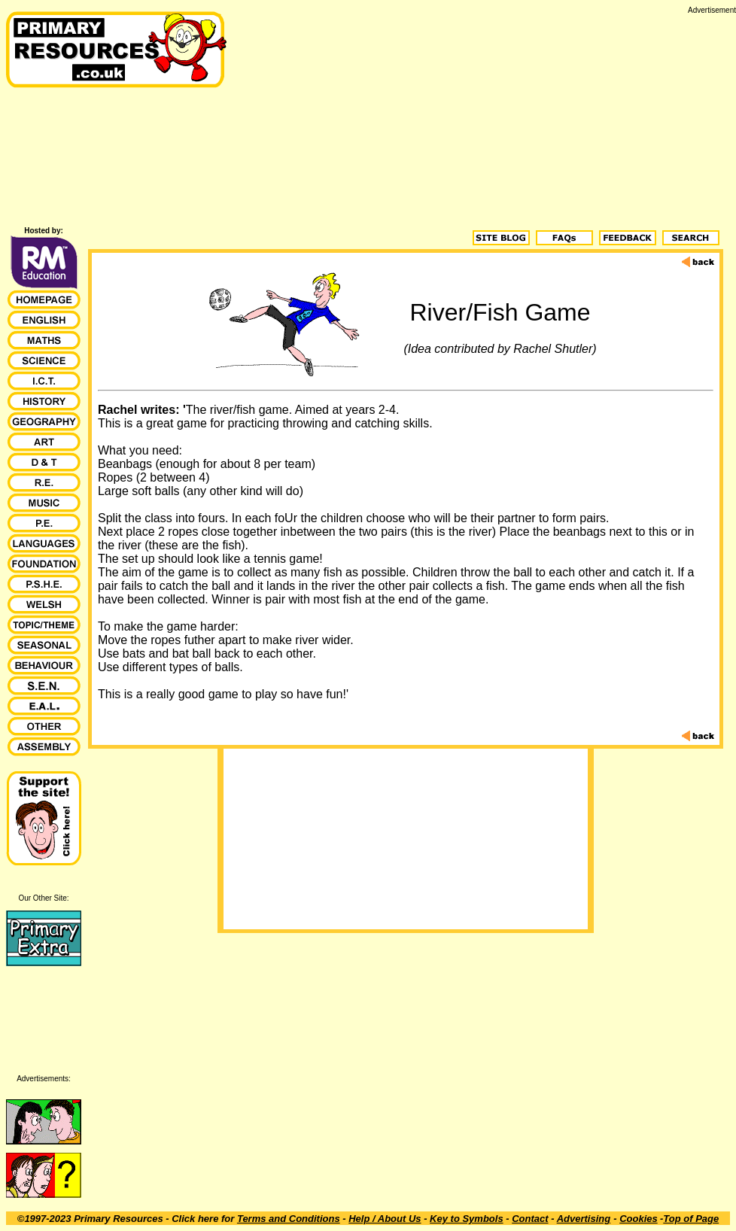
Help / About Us (384, 1218)
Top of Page (691, 1218)
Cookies (638, 1218)
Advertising (584, 1218)
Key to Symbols (466, 1218)
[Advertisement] (484, 119)
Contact (530, 1218)
